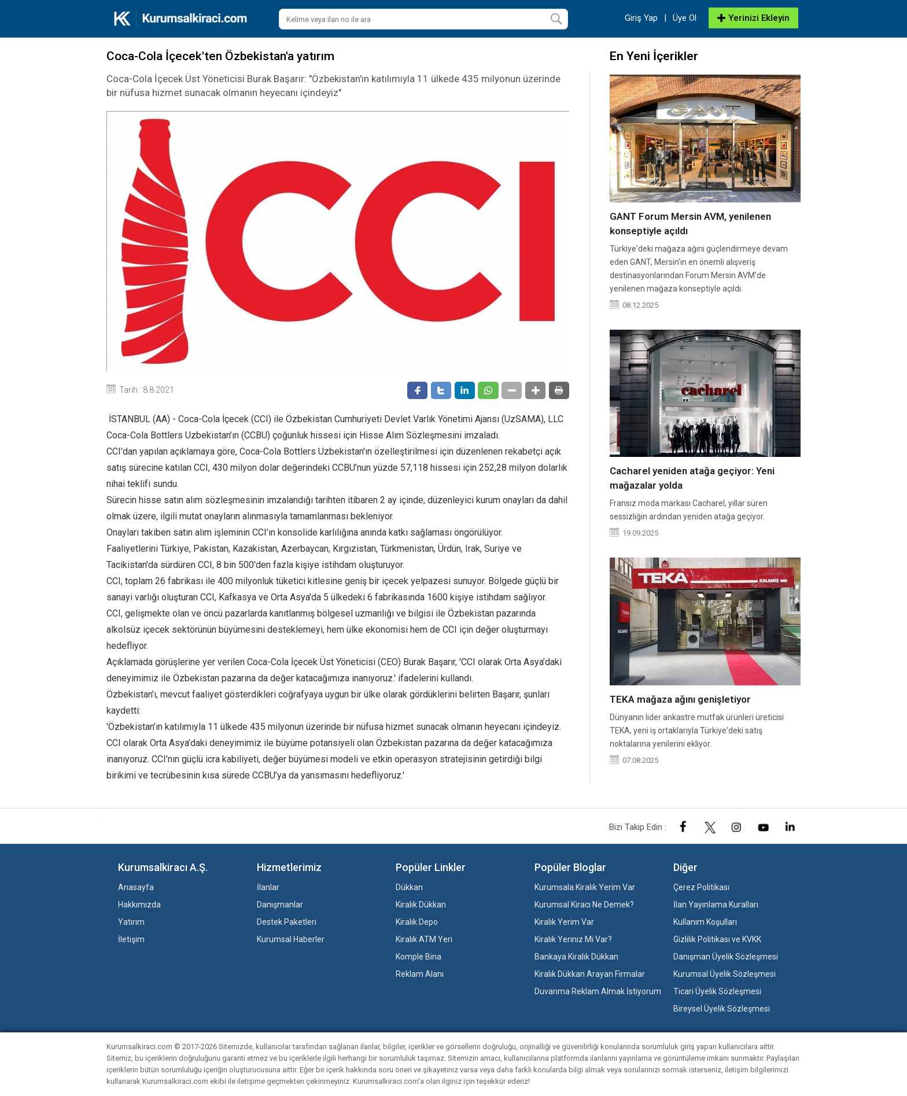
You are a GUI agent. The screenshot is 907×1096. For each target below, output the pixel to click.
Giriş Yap (641, 18)
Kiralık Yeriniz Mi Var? (573, 939)
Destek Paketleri (286, 922)
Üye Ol (684, 18)
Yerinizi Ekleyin (753, 18)
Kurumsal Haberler (291, 939)
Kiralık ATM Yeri (424, 939)
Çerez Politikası (701, 887)
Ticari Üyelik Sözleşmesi (717, 991)
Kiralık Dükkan (421, 904)
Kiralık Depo (417, 922)
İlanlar (268, 887)
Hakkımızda (139, 904)
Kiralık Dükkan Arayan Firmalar (589, 974)
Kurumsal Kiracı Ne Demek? (584, 904)
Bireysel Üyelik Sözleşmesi (721, 1008)
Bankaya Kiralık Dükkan (576, 956)
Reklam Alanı (420, 974)
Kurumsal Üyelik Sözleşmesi (724, 974)
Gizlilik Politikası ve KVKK (717, 939)
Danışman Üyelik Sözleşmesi (725, 956)
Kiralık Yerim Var (564, 922)
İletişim (131, 939)
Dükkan (409, 887)
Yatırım (131, 922)
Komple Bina (418, 956)
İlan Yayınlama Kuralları (715, 904)
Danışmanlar (280, 904)
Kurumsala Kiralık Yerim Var (584, 887)
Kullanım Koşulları (705, 922)
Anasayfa (136, 887)
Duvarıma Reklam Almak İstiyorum (597, 991)
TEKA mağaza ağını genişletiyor (680, 699)
